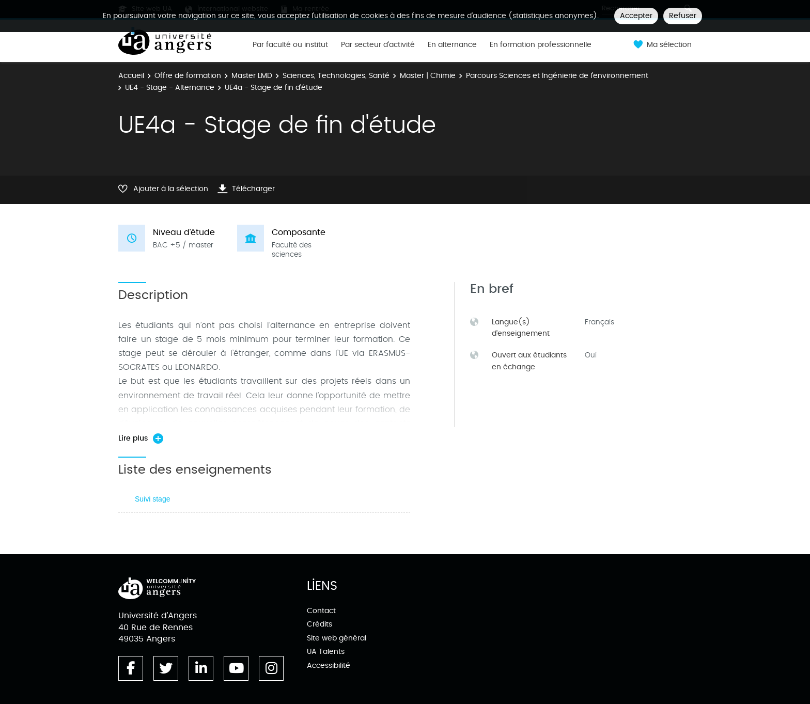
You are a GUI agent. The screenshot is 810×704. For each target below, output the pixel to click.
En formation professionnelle (540, 45)
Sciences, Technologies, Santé (336, 75)
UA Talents (326, 651)
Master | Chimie (428, 75)
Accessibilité (328, 665)
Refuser (682, 15)
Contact (321, 610)
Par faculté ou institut (290, 45)
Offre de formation (187, 75)
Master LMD (251, 75)
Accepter (636, 15)
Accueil (131, 75)
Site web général (336, 638)
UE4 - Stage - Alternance (169, 87)
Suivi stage (152, 499)
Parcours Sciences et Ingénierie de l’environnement (557, 75)
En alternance (452, 45)
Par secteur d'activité (378, 45)
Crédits (319, 624)
